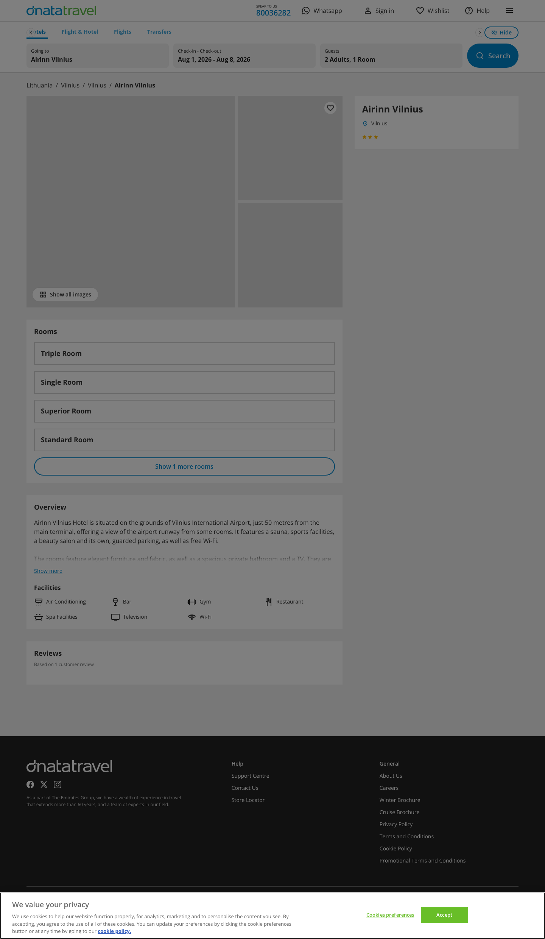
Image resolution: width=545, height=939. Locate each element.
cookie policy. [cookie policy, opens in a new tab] (114, 931)
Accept (444, 914)
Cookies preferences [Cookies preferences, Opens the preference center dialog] (390, 914)
